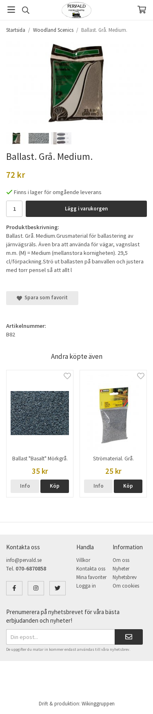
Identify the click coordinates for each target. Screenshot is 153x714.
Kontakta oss (90, 568)
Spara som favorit (42, 297)
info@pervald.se (24, 560)
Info (25, 485)
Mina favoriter (91, 577)
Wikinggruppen (98, 703)
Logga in (86, 585)
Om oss (121, 560)
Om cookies (126, 585)
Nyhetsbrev (125, 577)
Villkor (83, 560)
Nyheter (121, 568)
